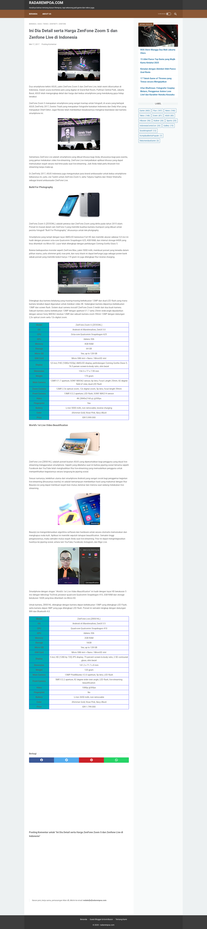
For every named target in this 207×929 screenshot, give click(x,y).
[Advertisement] (79, 730)
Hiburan (145, 121)
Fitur (157, 111)
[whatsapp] (116, 760)
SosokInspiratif (148, 131)
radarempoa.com (46, 3)
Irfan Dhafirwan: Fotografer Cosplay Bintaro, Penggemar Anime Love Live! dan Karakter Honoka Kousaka (157, 91)
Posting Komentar (49, 44)
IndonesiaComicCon (150, 126)
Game (145, 111)
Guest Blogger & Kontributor (101, 919)
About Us (46, 14)
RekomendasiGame (149, 141)
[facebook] (41, 760)
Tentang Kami (121, 919)
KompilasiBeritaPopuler (151, 136)
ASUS (169, 116)
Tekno (145, 116)
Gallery (168, 126)
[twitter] (66, 760)
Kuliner (159, 121)
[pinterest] (91, 760)
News (170, 111)
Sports (171, 121)
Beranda (33, 14)
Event (157, 116)
